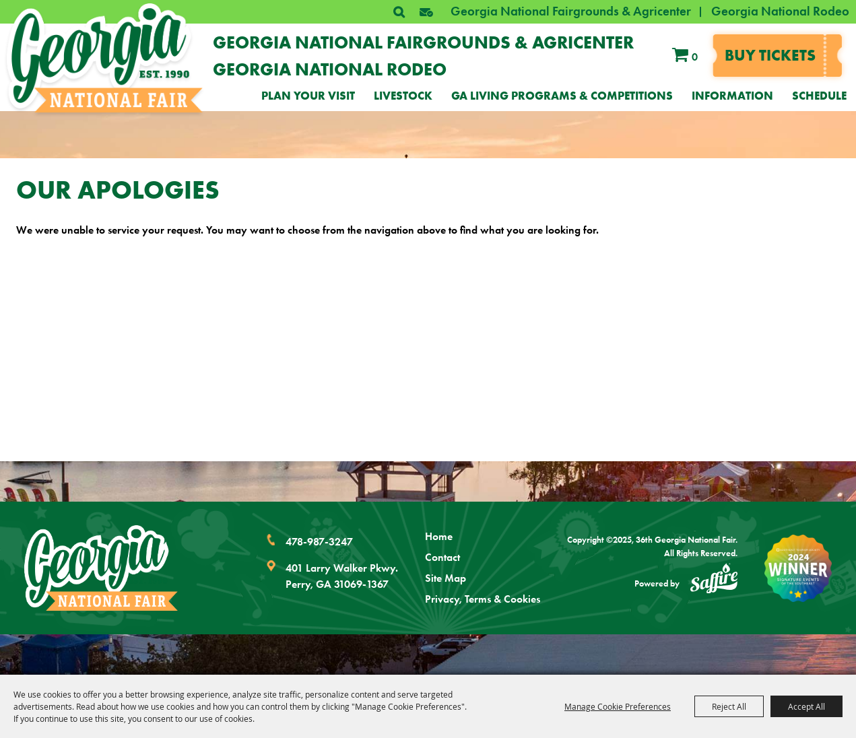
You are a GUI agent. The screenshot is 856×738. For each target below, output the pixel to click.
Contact (442, 557)
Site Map (445, 578)
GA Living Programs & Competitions (562, 95)
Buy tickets (770, 55)
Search (399, 12)
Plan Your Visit (308, 95)
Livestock (403, 95)
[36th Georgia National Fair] (105, 57)
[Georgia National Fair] (101, 568)
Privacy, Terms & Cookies (482, 599)
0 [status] (695, 57)
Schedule (819, 95)
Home (439, 536)
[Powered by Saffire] (713, 580)
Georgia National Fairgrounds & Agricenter (571, 11)
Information (732, 95)
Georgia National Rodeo (780, 11)
